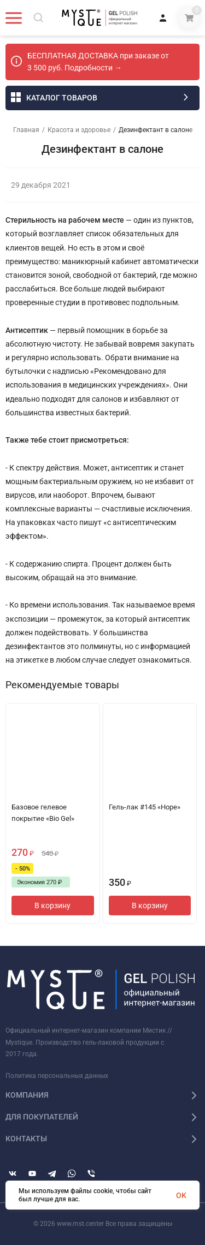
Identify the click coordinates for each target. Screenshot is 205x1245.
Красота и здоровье (79, 130)
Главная (26, 130)
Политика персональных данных (56, 1076)
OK (181, 1195)
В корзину (52, 905)
